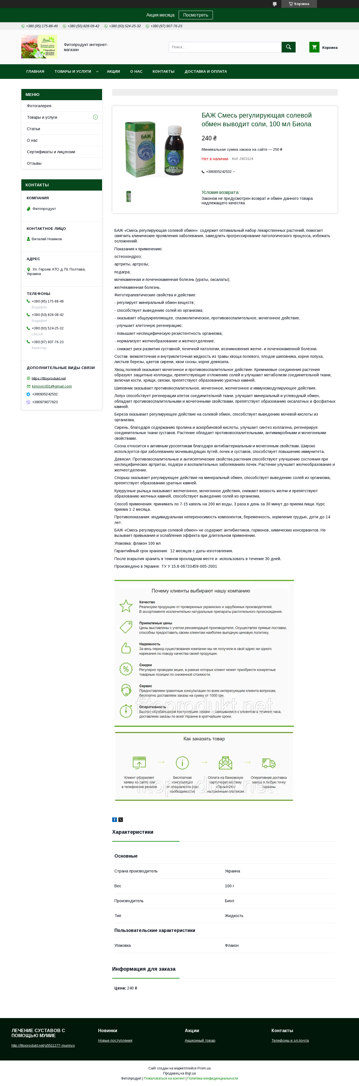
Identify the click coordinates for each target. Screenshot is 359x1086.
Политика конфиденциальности (212, 1078)
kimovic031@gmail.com (52, 386)
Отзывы (34, 163)
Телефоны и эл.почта (290, 1040)
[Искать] (289, 47)
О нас (136, 71)
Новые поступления (115, 1040)
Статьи (33, 129)
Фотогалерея (39, 106)
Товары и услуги (72, 71)
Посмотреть (195, 15)
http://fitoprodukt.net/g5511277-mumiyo (43, 1045)
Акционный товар (200, 1040)
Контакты (163, 71)
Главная (35, 71)
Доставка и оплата (206, 71)
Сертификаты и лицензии (51, 152)
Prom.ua (204, 1068)
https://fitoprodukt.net (49, 378)
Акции (113, 71)
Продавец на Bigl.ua (179, 1073)
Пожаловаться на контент (164, 1078)
